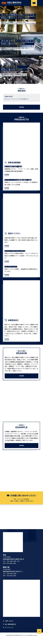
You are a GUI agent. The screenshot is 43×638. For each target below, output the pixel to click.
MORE (21, 107)
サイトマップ (9, 627)
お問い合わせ (9, 621)
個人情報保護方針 (10, 624)
